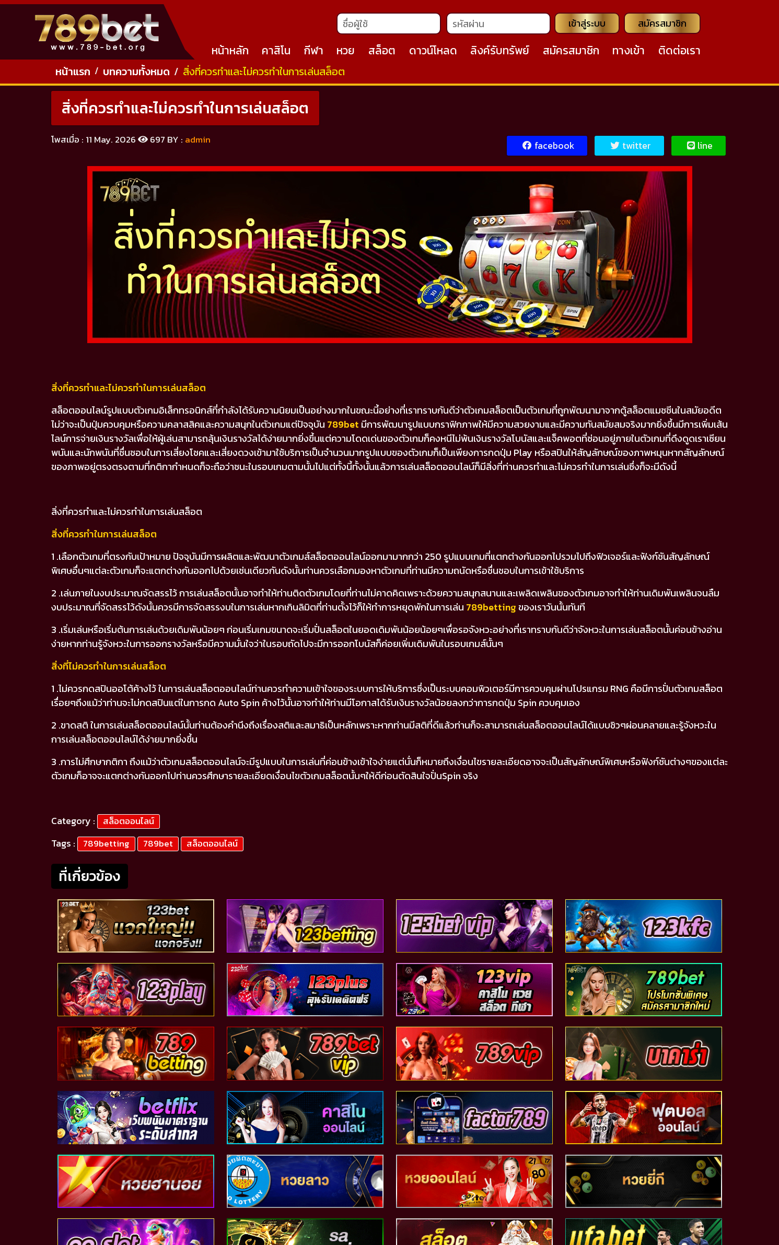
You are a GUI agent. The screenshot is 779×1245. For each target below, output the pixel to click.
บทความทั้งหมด (136, 76)
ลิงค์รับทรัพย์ (499, 52)
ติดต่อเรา (679, 52)
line (700, 151)
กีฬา (313, 52)
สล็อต (382, 52)
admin (198, 144)
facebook (547, 151)
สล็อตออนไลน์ (128, 825)
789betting (106, 848)
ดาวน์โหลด (433, 52)
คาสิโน (276, 52)
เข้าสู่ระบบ (585, 26)
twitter (630, 151)
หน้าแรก (72, 76)
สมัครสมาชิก (662, 26)
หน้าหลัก (230, 52)
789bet (158, 848)
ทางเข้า (628, 52)
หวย (345, 52)
